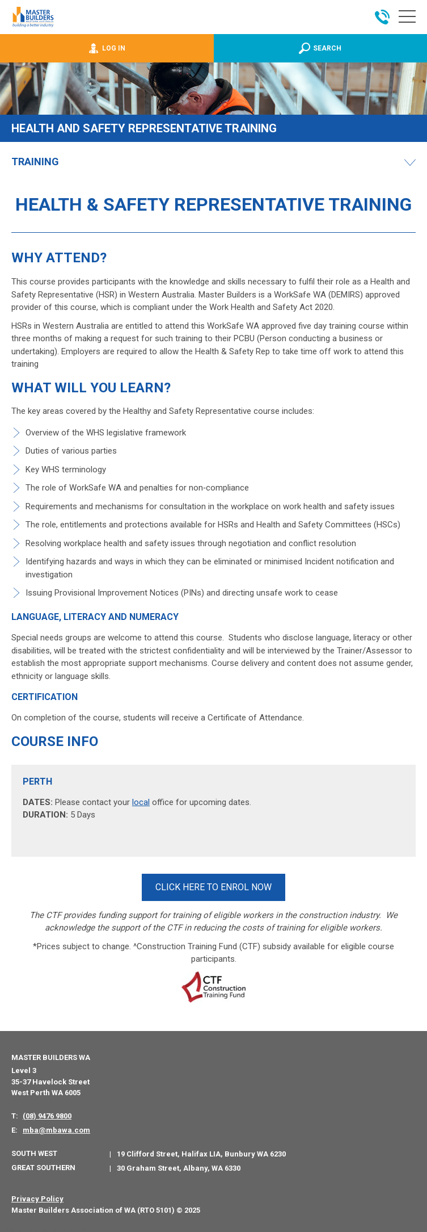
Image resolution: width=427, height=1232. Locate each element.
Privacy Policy (37, 1195)
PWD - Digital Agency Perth (52, 1226)
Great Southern (43, 1163)
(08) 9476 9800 (47, 1111)
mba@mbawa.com (56, 1126)
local (141, 802)
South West (34, 1149)
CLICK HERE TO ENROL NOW (213, 884)
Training (35, 162)
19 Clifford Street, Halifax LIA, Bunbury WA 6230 (201, 1149)
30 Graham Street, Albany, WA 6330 (178, 1164)
